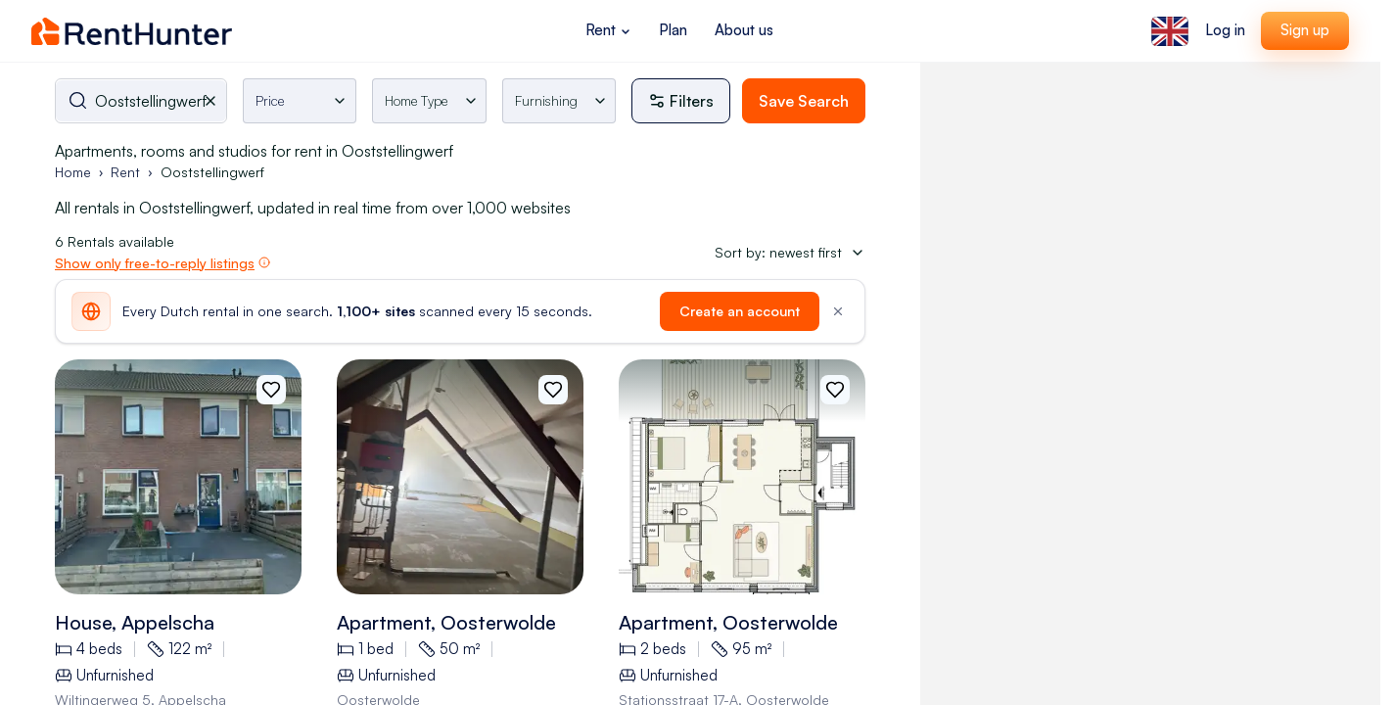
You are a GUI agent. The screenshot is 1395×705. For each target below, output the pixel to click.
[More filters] (686, 100)
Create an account (739, 311)
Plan (673, 30)
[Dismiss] (838, 311)
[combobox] (141, 100)
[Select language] (1169, 31)
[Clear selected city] (214, 100)
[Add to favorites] (271, 389)
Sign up (1304, 30)
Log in (1225, 30)
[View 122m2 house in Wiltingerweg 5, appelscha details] (178, 476)
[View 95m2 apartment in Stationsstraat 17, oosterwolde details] (742, 476)
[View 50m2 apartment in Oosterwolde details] (460, 476)
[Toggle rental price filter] (299, 100)
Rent (608, 30)
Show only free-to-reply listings (155, 263)
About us (744, 30)
